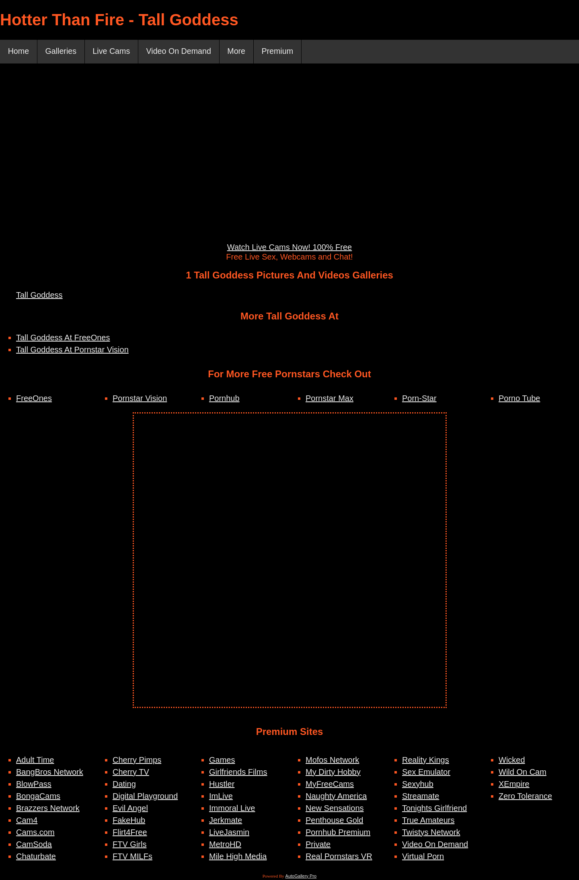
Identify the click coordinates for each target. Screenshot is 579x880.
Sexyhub (417, 784)
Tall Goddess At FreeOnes (63, 338)
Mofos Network (332, 760)
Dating (124, 784)
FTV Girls (129, 844)
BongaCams (38, 796)
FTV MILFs (132, 856)
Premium (282, 51)
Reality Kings (425, 760)
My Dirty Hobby (333, 772)
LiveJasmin (229, 832)
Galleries (62, 51)
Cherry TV (131, 772)
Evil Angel (130, 808)
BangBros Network (49, 772)
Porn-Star (419, 398)
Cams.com (35, 832)
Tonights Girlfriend (434, 808)
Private (318, 844)
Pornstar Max (329, 398)
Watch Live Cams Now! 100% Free (289, 247)
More (240, 51)
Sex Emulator (426, 772)
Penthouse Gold (334, 820)
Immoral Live (232, 808)
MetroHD (225, 844)
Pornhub (224, 398)
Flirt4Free (130, 832)
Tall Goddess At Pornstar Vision (72, 350)
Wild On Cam (522, 772)
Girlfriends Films (238, 772)
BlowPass (33, 784)
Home (18, 51)
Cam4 (26, 820)
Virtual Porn (423, 856)
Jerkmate (225, 820)
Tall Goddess (39, 295)
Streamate (420, 796)
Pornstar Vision (140, 398)
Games (222, 760)
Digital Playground (145, 796)
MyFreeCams (330, 784)
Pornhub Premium (338, 832)
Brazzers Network (48, 808)
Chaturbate (36, 856)
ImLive (221, 796)
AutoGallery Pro (301, 876)
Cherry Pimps (137, 760)
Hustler (221, 784)
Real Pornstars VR (339, 856)
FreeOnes (34, 398)
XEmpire (514, 784)
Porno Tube (519, 398)
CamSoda (34, 844)
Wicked (512, 760)
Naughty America (336, 796)
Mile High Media (238, 856)
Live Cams (113, 51)
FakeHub (129, 820)
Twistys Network (431, 832)
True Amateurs (428, 820)
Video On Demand (182, 51)
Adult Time (35, 760)
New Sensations (335, 808)
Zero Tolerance (525, 796)
